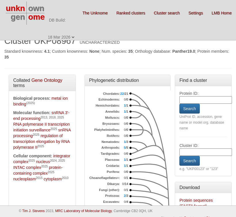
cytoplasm (53, 179)
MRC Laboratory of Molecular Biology (83, 211)
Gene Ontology (46, 80)
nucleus (43, 161)
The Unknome (95, 13)
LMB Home (222, 13)
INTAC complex (27, 167)
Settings (195, 13)
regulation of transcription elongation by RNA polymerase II (41, 141)
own (36, 8)
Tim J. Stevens (33, 211)
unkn (15, 8)
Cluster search (167, 13)
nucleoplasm (24, 179)
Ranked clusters (130, 13)
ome (36, 16)
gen (18, 16)
